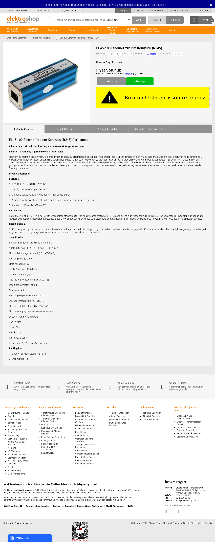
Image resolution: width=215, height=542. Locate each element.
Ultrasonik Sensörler (84, 425)
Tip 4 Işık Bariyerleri (152, 416)
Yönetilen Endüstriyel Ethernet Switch (51, 420)
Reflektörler (80, 432)
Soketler (11, 467)
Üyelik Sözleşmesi (115, 506)
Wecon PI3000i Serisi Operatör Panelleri (187, 428)
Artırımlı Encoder (117, 416)
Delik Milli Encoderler (119, 419)
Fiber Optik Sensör (84, 428)
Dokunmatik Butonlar (17, 439)
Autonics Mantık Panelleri (189, 433)
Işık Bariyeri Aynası (152, 419)
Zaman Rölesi (14, 423)
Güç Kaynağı (13, 435)
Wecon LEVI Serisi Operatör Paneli (185, 417)
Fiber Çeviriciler (48, 440)
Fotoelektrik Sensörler (85, 416)
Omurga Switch (48, 424)
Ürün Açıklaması (23, 129)
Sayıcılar (12, 416)
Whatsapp (139, 80)
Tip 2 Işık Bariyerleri (152, 413)
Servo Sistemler (15, 426)
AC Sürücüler (14, 451)
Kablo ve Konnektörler (18, 419)
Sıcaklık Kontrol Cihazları (19, 413)
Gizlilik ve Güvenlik (13, 506)
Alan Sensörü (81, 435)
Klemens (12, 448)
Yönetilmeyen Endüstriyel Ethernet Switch (53, 414)
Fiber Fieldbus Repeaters (53, 437)
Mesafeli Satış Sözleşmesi (90, 506)
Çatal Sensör (81, 450)
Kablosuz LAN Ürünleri (51, 428)
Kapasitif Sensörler (84, 457)
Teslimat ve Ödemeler (63, 506)
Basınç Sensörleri (83, 460)
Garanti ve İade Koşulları (149, 129)
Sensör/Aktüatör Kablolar (87, 453)
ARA (138, 20)
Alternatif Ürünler (107, 129)
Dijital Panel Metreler (17, 474)
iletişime (128, 74)
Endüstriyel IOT (48, 453)
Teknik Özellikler (65, 129)
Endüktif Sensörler (83, 413)
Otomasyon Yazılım (17, 458)
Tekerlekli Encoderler (119, 413)
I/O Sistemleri (14, 470)
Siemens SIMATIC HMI (187, 436)
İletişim (162, 4)
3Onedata (151, 54)
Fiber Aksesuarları (49, 444)
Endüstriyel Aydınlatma (18, 454)
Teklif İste (111, 80)
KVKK (130, 506)
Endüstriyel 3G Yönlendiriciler (48, 448)
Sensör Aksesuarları (84, 463)
